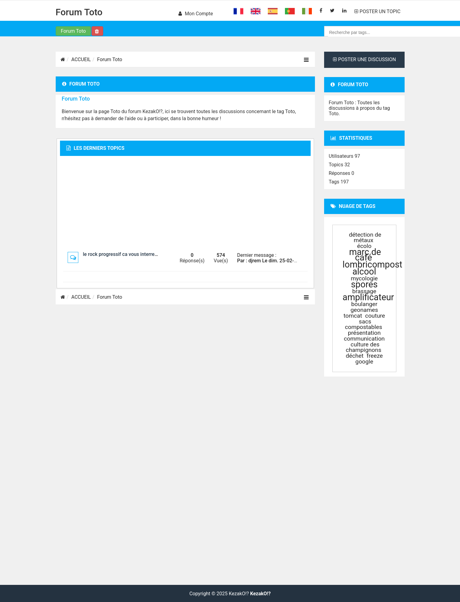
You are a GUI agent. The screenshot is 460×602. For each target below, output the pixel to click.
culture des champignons (363, 347)
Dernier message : (256, 255)
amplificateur (368, 297)
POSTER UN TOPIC (377, 11)
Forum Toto (79, 12)
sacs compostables (363, 324)
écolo (364, 245)
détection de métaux (365, 237)
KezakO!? (260, 593)
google (364, 361)
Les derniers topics (95, 148)
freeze (375, 355)
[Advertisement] (185, 203)
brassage (364, 291)
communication (364, 338)
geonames (364, 309)
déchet (355, 355)
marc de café (365, 255)
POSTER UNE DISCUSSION (364, 59)
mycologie (364, 278)
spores (364, 284)
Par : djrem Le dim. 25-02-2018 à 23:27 (280, 261)
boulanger (364, 304)
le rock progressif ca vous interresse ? (124, 254)
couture (375, 315)
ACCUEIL (81, 59)
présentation (364, 332)
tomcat (352, 315)
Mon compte (195, 14)
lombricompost (372, 264)
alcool (364, 271)
